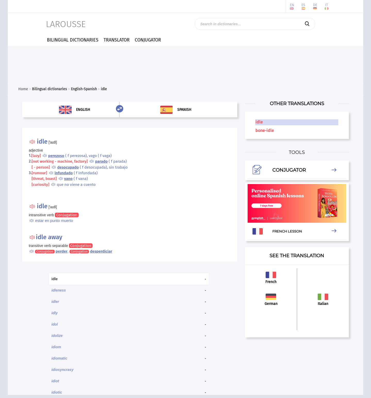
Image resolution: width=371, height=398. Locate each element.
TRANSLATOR (117, 40)
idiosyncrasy (63, 370)
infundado (64, 173)
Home (23, 89)
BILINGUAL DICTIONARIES (72, 40)
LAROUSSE (66, 24)
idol (55, 324)
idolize (57, 336)
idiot (55, 381)
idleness (59, 290)
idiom (56, 347)
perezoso (56, 155)
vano (68, 178)
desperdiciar (101, 251)
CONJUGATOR (148, 40)
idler (55, 302)
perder (62, 251)
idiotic (57, 392)
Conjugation (66, 215)
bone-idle (264, 130)
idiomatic (59, 358)
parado (101, 161)
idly (55, 313)
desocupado (68, 167)
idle (259, 122)
